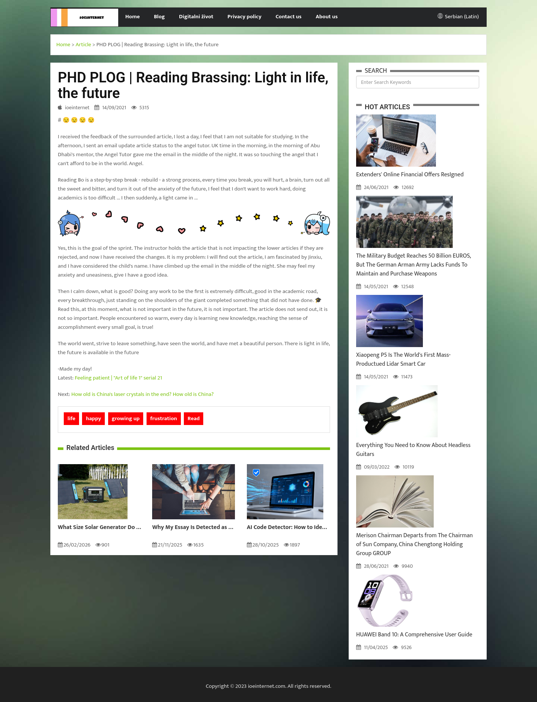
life (71, 418)
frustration (163, 418)
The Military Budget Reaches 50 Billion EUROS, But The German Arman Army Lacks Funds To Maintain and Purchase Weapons (413, 265)
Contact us (288, 16)
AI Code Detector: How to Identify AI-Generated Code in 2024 (288, 527)
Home (132, 16)
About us (327, 16)
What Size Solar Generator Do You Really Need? (99, 527)
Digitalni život (196, 16)
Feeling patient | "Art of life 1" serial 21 (118, 378)
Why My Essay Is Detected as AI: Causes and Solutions (193, 527)
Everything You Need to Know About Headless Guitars (413, 449)
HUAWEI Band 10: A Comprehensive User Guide (414, 635)
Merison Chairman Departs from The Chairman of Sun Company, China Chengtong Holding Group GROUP (414, 544)
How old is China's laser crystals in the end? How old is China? (142, 394)
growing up (126, 418)
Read (194, 418)
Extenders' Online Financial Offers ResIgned (410, 175)
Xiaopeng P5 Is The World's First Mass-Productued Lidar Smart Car (403, 359)
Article (83, 44)
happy (93, 418)
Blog (159, 16)
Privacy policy (244, 16)
